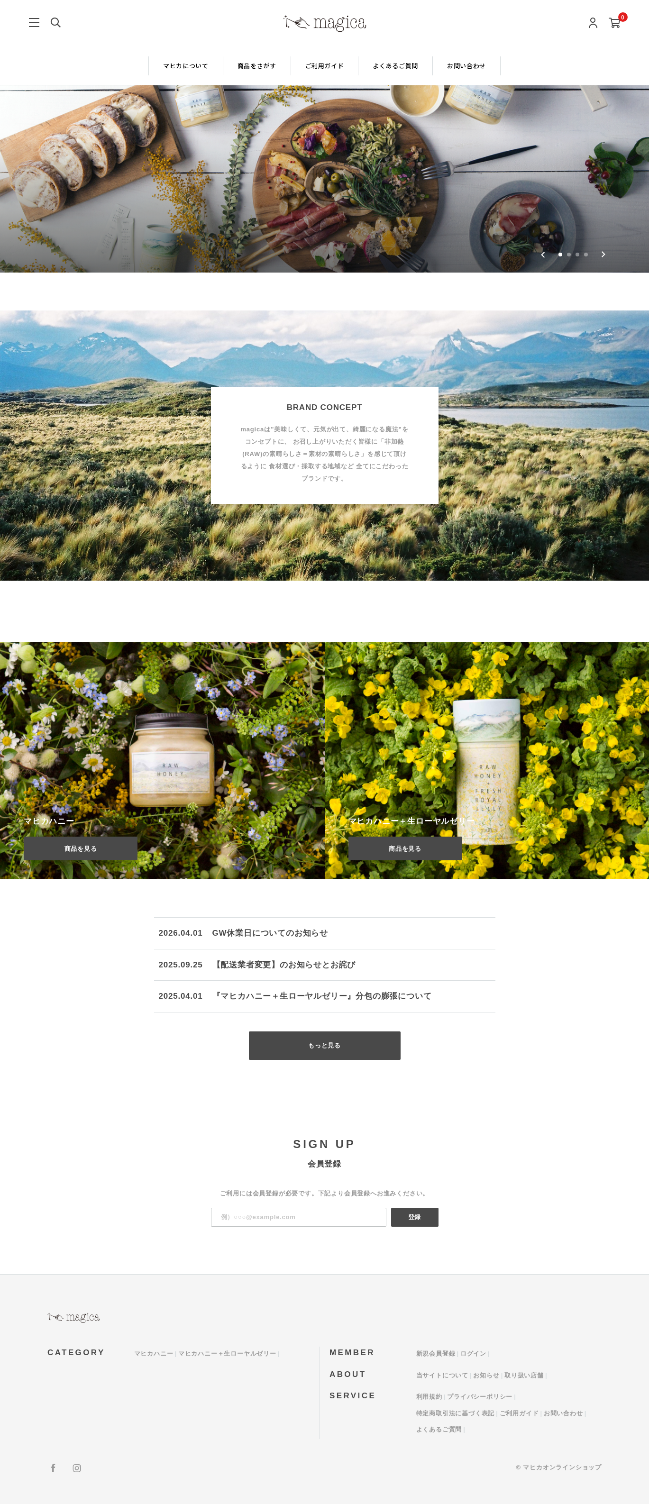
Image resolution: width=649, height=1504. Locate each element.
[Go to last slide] (543, 254)
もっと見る (324, 1045)
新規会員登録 (436, 1353)
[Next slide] (603, 254)
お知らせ (486, 1375)
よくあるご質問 (395, 65)
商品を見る (80, 848)
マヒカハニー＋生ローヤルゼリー (227, 1353)
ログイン (473, 1353)
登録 (414, 1217)
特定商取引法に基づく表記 (455, 1413)
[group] (324, 136)
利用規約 (429, 1396)
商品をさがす (257, 65)
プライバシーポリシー (479, 1396)
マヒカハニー (154, 1353)
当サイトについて (442, 1375)
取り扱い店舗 (524, 1375)
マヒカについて (186, 65)
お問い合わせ (466, 65)
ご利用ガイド (324, 65)
